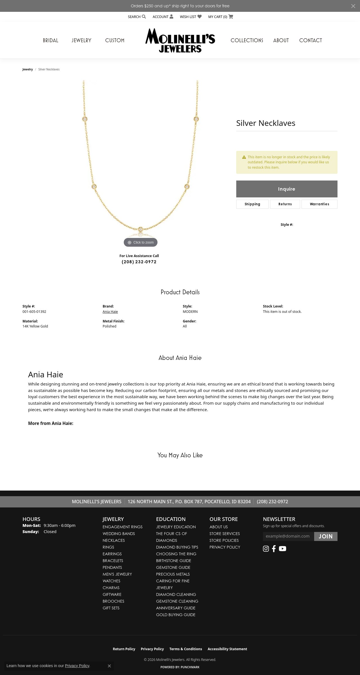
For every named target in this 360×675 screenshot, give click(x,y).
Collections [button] (247, 40)
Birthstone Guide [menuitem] (173, 560)
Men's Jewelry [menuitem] (117, 574)
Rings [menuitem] (108, 547)
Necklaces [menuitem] (114, 540)
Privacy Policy (225, 547)
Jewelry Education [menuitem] (176, 526)
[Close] (353, 6)
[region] (140, 164)
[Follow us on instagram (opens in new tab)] (266, 548)
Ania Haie (110, 311)
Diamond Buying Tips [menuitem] (177, 547)
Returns (285, 204)
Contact (310, 40)
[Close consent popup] (109, 666)
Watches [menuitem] (111, 580)
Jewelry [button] (81, 40)
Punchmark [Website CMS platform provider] (190, 667)
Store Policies (224, 540)
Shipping (252, 204)
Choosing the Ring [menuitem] (176, 553)
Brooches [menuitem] (113, 601)
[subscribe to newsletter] (326, 536)
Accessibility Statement (227, 649)
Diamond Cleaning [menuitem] (176, 594)
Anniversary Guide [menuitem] (175, 607)
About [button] (281, 40)
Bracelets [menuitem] (113, 560)
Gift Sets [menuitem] (111, 607)
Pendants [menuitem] (112, 567)
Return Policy (124, 649)
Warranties (319, 204)
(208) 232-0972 (139, 261)
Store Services (225, 533)
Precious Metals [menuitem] (173, 574)
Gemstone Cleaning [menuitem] (177, 601)
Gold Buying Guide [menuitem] (175, 614)
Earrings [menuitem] (112, 553)
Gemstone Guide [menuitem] (173, 567)
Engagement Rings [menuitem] (123, 526)
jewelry (27, 69)
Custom (115, 40)
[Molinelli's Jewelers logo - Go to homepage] (180, 40)
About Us (219, 526)
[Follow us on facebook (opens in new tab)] (274, 548)
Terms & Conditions (186, 649)
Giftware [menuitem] (112, 594)
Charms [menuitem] (111, 587)
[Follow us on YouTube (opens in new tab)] (282, 548)
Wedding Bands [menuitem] (119, 533)
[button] (136, 17)
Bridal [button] (50, 40)
